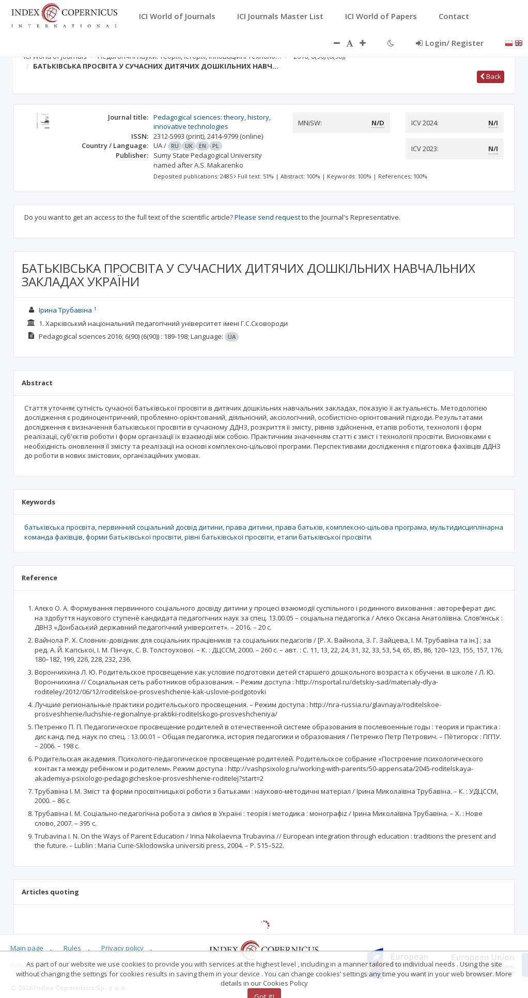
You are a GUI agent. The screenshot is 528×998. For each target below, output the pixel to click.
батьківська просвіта (59, 527)
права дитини (249, 527)
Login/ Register (450, 43)
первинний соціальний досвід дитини (160, 527)
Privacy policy (122, 948)
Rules (72, 948)
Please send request (267, 217)
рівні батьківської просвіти (229, 537)
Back (490, 76)
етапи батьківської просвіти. (324, 537)
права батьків (299, 527)
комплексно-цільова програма (376, 527)
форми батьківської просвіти (133, 537)
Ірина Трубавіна (65, 310)
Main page (26, 948)
